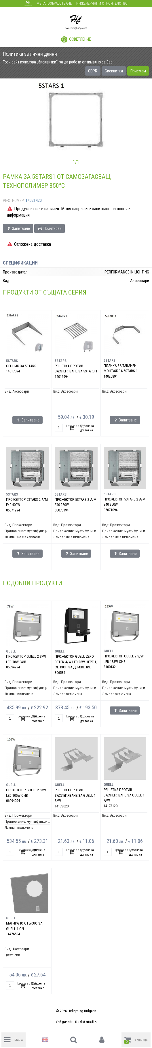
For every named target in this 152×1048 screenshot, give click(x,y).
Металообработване (54, 3)
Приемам (138, 71)
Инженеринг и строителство (102, 3)
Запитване (18, 228)
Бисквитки (114, 71)
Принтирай (49, 228)
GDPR (92, 71)
